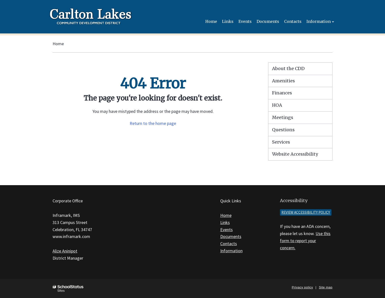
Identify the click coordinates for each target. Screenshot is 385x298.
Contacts (228, 243)
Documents (230, 236)
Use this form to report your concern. (305, 241)
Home (58, 43)
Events (226, 229)
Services (281, 142)
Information (231, 250)
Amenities (283, 81)
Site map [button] (325, 287)
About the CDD (288, 68)
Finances (282, 93)
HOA (277, 105)
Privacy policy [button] (302, 287)
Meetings (282, 117)
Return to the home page (153, 123)
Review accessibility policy (305, 212)
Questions (283, 130)
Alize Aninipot (65, 251)
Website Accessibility (295, 154)
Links (225, 222)
